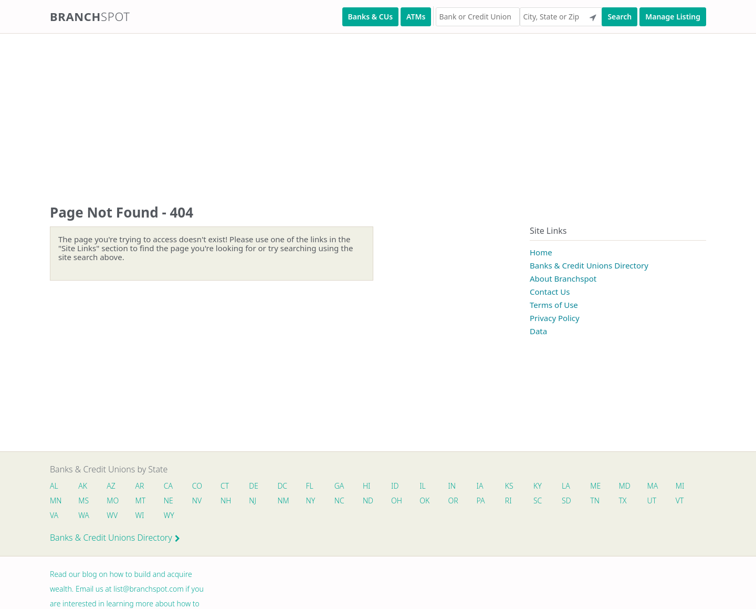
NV (197, 500)
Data (538, 331)
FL (309, 486)
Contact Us (550, 291)
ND (368, 500)
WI (139, 515)
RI (508, 500)
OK (424, 500)
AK (82, 486)
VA (54, 515)
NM (282, 500)
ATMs (415, 17)
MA (652, 486)
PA (481, 500)
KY (537, 486)
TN (595, 500)
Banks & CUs (370, 17)
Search (619, 17)
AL (54, 486)
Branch (90, 16)
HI (366, 486)
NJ (252, 500)
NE (168, 500)
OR (453, 500)
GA (339, 486)
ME (595, 486)
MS (83, 500)
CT (224, 486)
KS (509, 486)
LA (566, 486)
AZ (111, 486)
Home (541, 252)
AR (139, 486)
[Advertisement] (315, 108)
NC (339, 500)
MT (140, 500)
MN (55, 500)
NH (225, 500)
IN (452, 486)
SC (537, 500)
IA (480, 486)
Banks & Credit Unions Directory (589, 265)
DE (253, 486)
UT (652, 500)
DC (282, 486)
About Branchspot (563, 278)
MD (623, 486)
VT (680, 500)
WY (169, 515)
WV (112, 515)
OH (396, 500)
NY (311, 500)
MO (112, 500)
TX (622, 500)
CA (168, 486)
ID (394, 486)
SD (566, 500)
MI (680, 486)
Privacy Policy (555, 318)
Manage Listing (672, 17)
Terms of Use (554, 305)
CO (197, 486)
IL (422, 486)
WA (83, 515)
